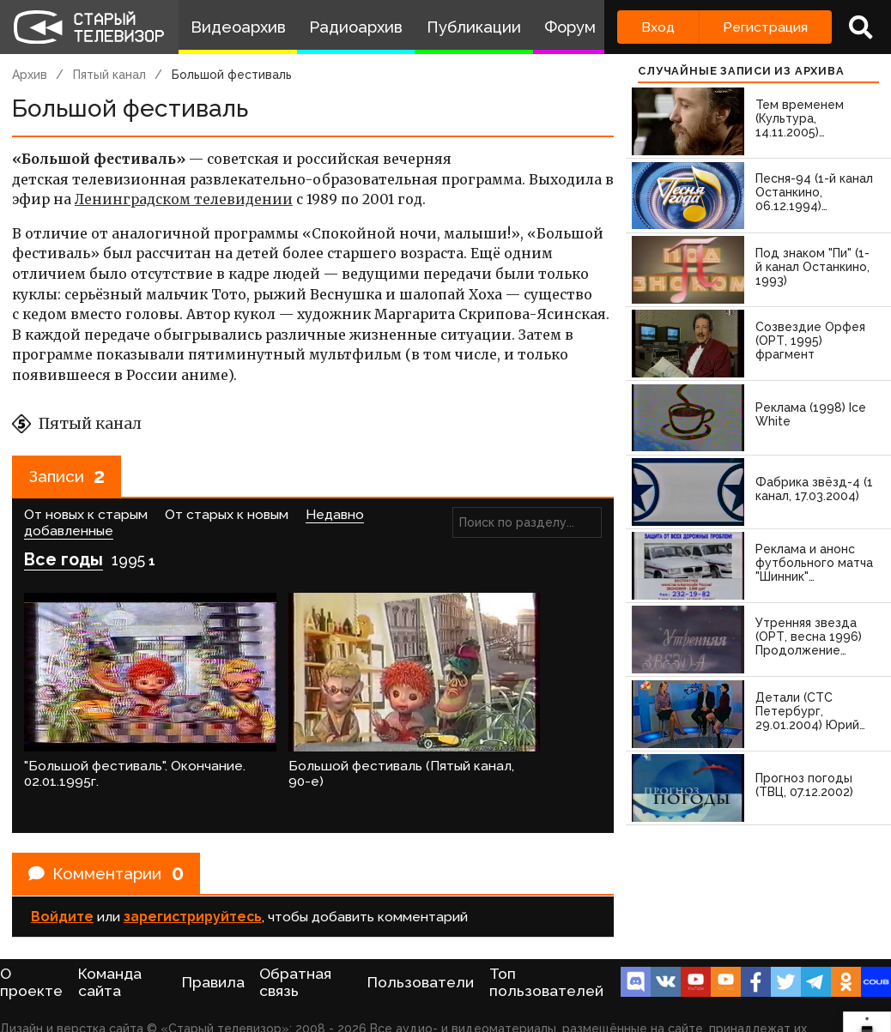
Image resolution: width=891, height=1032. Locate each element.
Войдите (62, 885)
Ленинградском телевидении (184, 199)
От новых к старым (86, 518)
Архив (29, 74)
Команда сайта (110, 955)
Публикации (474, 27)
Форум (570, 27)
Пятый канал (109, 74)
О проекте (31, 955)
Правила (213, 954)
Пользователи (420, 954)
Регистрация (765, 27)
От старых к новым (226, 518)
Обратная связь (295, 955)
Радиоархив (356, 27)
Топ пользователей (546, 955)
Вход (658, 27)
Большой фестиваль (232, 74)
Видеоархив (238, 27)
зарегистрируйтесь (193, 885)
